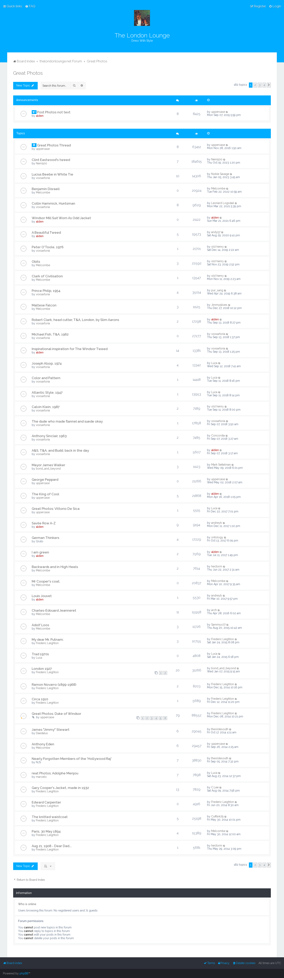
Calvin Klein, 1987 (46, 407)
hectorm (216, 566)
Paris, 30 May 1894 (46, 831)
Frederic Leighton (47, 643)
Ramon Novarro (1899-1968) (54, 685)
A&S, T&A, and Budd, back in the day (60, 450)
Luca (214, 363)
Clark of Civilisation (47, 276)
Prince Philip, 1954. (46, 291)
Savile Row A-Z (44, 523)
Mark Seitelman (221, 464)
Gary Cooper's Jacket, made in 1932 (60, 788)
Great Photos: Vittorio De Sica (56, 509)
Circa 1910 (40, 699)
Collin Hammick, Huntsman (53, 203)
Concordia (218, 435)
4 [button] (264, 84)
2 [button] (255, 84)
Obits (36, 262)
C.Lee (215, 787)
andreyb (216, 522)
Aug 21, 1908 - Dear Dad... (52, 846)
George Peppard (45, 480)
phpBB (24, 973)
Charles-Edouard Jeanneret (54, 610)
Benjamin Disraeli (46, 189)
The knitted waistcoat (50, 817)
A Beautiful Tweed (46, 232)
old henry (217, 246)
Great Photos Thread (54, 145)
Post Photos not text (53, 112)
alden (39, 115)
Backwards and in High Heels (55, 567)
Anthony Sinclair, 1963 (49, 436)
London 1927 (42, 669)
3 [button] (259, 84)
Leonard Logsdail (222, 203)
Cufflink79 (217, 816)
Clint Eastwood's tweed (51, 160)
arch (214, 610)
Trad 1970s (40, 654)
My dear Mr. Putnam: (48, 640)
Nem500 (41, 163)
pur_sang (217, 290)
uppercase (218, 111)
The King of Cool (45, 494)
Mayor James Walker (48, 465)
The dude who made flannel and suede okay (67, 421)
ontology (217, 537)
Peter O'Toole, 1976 (47, 247)
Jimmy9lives (219, 304)
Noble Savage (220, 174)
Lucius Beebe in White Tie (52, 174)
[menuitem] (30, 6)
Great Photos (28, 73)
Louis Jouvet (42, 596)
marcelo (41, 776)
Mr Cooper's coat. (46, 581)
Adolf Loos (40, 625)
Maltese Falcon (44, 305)
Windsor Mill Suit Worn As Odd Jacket (61, 218)
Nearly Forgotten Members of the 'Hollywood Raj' (72, 759)
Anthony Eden (43, 744)
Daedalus (42, 733)
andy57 (215, 232)
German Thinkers (45, 538)
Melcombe (43, 192)
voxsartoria (43, 178)
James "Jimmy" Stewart (50, 730)
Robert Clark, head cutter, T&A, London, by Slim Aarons (75, 320)
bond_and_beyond (48, 468)
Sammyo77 (218, 624)
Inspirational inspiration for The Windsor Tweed (69, 349)
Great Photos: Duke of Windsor (56, 714)
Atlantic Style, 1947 (47, 392)
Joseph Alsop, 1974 (47, 363)
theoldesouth (219, 729)
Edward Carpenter (46, 802)
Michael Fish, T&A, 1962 (50, 334)
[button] (269, 85)
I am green (40, 552)
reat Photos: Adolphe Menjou (55, 773)
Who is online (27, 904)
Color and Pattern (46, 378)
